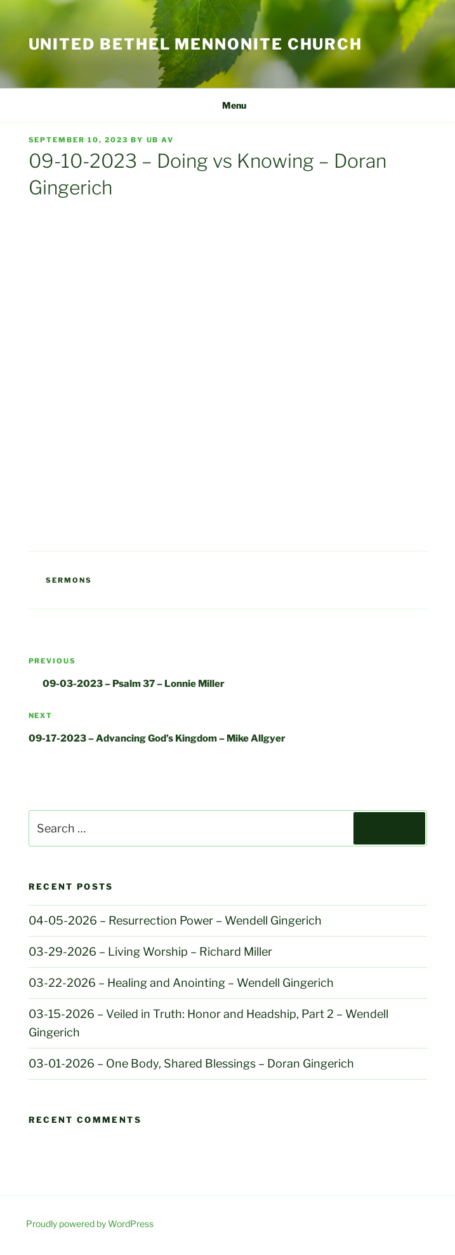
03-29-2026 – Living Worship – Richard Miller (150, 951)
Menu (227, 105)
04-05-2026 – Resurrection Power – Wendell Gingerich (175, 920)
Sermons (69, 580)
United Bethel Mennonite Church (196, 44)
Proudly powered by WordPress (90, 1223)
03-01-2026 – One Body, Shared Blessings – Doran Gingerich (191, 1063)
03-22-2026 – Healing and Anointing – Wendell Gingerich (181, 982)
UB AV (161, 139)
